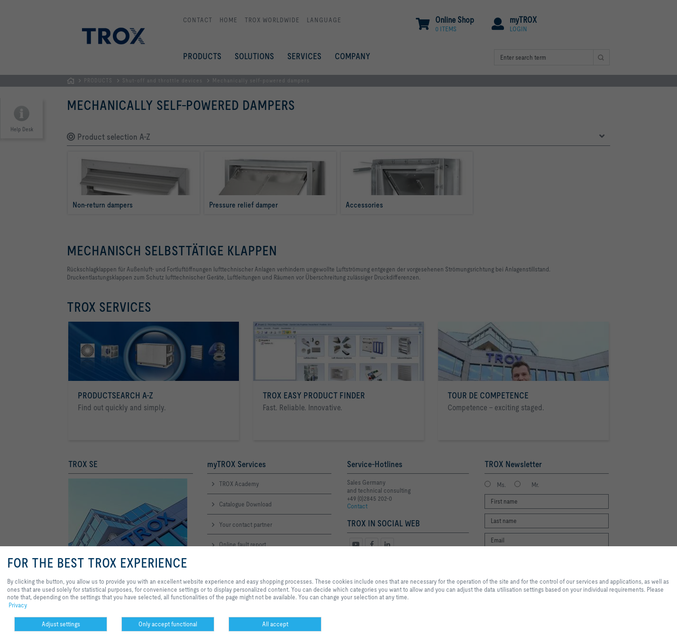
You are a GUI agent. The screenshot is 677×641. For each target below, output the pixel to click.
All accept (275, 624)
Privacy (18, 605)
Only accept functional (167, 624)
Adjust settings (61, 624)
